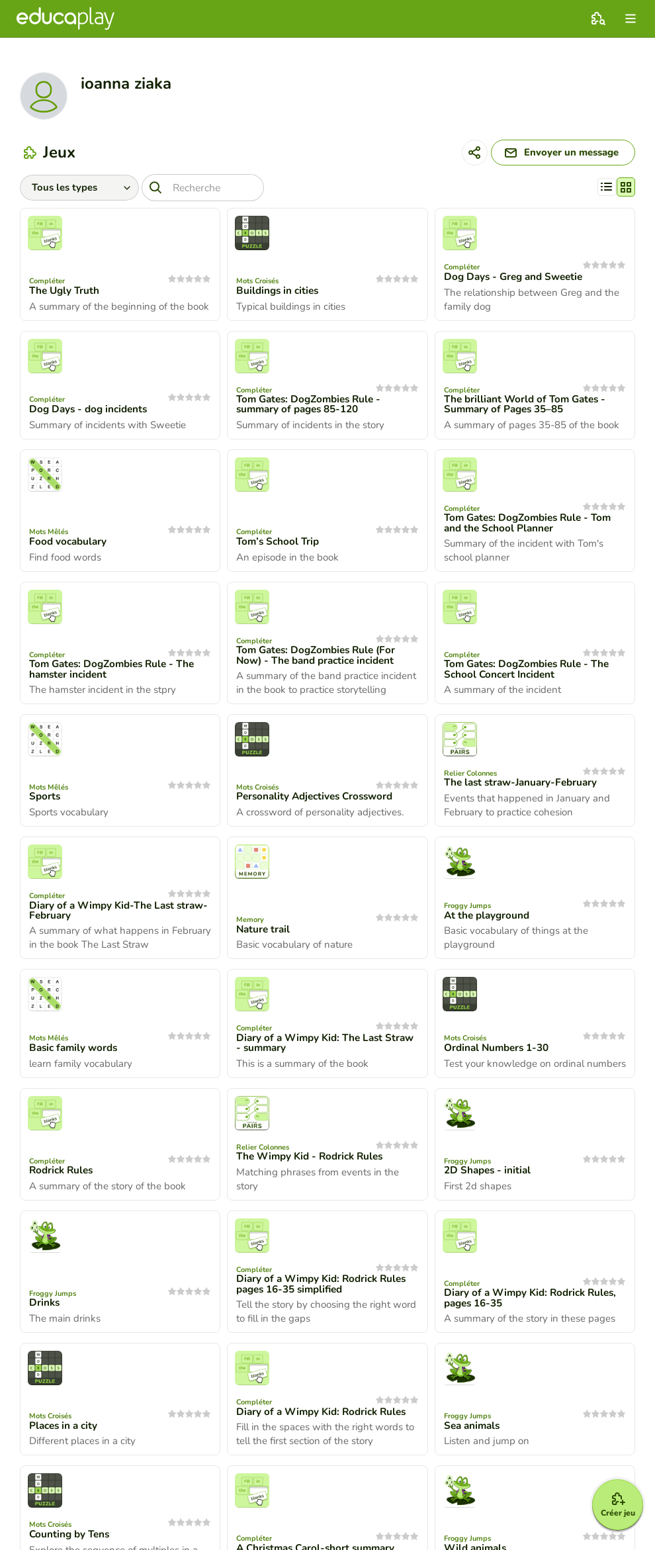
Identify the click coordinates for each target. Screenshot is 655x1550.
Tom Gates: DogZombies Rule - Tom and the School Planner (532, 526)
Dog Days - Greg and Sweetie (517, 280)
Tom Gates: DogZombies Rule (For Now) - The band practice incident (320, 659)
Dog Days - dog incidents (91, 412)
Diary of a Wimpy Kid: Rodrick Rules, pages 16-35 (534, 1302)
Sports (45, 801)
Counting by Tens (71, 1538)
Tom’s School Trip (279, 545)
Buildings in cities (279, 294)
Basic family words (75, 1052)
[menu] (630, 18)
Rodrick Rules (63, 1174)
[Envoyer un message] (554, 154)
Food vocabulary (69, 545)
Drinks (45, 1307)
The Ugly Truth (66, 294)
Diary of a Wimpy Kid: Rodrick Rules (325, 1416)
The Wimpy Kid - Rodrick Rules (314, 1161)
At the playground (488, 919)
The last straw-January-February (524, 787)
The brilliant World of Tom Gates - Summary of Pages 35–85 (528, 407)
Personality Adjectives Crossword (319, 801)
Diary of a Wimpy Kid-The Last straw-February (105, 914)
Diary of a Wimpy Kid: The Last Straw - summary (313, 1047)
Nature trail (264, 933)
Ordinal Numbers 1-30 (500, 1052)
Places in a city (65, 1430)
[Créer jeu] (610, 1498)
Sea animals (473, 1430)
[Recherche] (211, 190)
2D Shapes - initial (489, 1174)
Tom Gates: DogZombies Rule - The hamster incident (116, 673)
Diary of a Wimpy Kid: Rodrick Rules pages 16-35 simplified (325, 1288)
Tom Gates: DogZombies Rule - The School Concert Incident (531, 673)
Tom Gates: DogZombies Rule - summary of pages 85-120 (313, 407)
